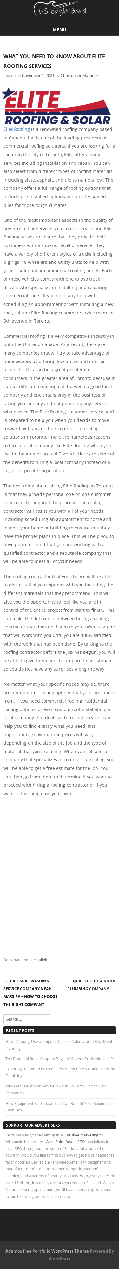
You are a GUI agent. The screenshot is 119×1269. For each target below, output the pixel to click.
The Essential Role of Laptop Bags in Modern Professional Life (59, 1058)
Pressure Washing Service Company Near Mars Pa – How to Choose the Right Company (30, 992)
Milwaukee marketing (79, 1134)
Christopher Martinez (79, 75)
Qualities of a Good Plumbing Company (91, 985)
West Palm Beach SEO (65, 1141)
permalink (38, 959)
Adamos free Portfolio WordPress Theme (47, 1251)
